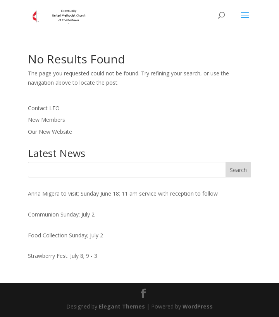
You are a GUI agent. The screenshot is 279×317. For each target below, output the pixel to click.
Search (238, 170)
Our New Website (50, 131)
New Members (46, 119)
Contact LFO (44, 108)
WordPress (198, 306)
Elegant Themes (122, 306)
